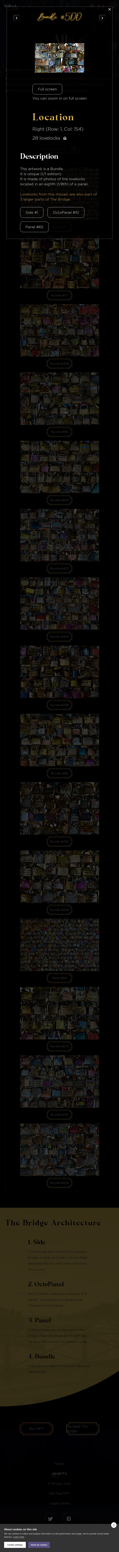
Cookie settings (15, 1545)
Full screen (47, 89)
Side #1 (32, 212)
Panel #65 (34, 227)
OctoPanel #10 (66, 212)
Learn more (18, 1537)
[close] (114, 1525)
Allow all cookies (39, 1545)
